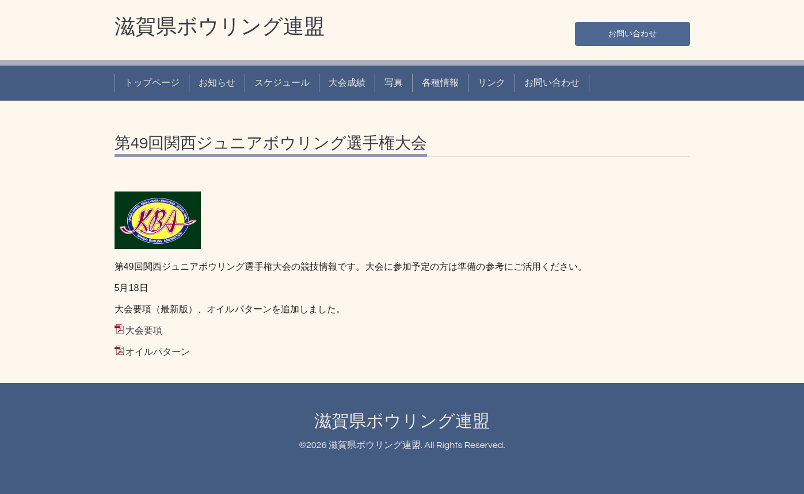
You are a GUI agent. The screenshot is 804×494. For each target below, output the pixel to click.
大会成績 (347, 82)
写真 (393, 82)
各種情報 (440, 82)
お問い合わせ (632, 32)
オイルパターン (157, 352)
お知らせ (217, 82)
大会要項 (143, 330)
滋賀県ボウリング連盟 (220, 27)
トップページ (152, 82)
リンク (491, 82)
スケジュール (282, 82)
